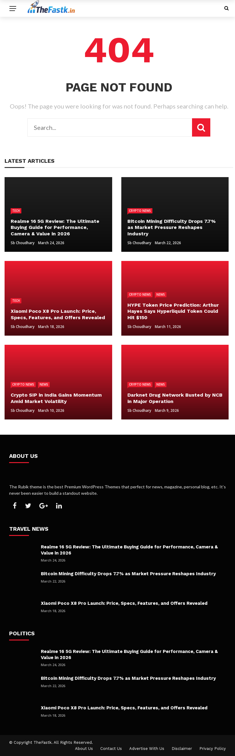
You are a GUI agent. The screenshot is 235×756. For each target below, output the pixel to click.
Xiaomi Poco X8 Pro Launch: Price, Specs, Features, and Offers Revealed (124, 603)
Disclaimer (182, 748)
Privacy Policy (212, 748)
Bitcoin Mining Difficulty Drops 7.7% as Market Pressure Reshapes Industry (128, 573)
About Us (84, 748)
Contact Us (111, 748)
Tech (16, 211)
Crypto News (140, 211)
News (160, 294)
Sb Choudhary (22, 242)
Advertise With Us (146, 748)
